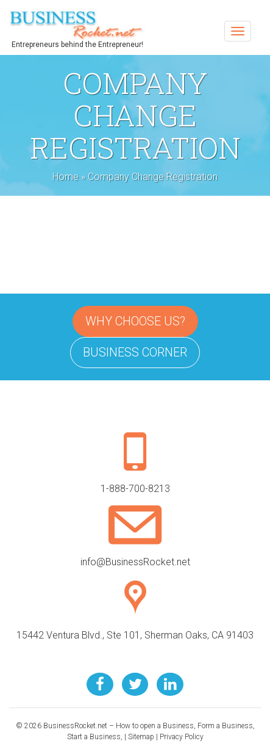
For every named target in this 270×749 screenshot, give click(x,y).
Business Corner (135, 352)
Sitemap (141, 737)
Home (65, 177)
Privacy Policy (182, 737)
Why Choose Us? (135, 321)
